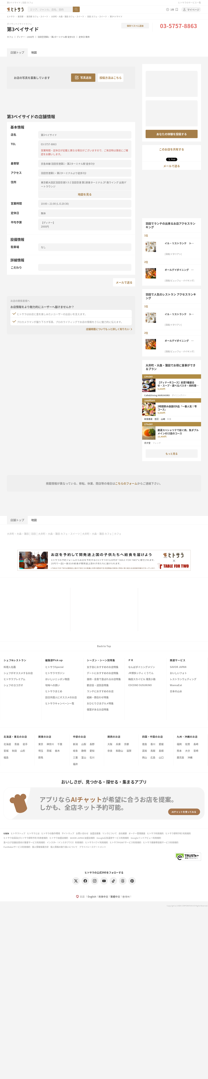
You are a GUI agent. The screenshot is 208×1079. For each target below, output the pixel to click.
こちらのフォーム (126, 483)
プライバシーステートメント (92, 846)
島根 (161, 750)
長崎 (195, 744)
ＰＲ (130, 660)
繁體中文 (115, 896)
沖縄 (190, 757)
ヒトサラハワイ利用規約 (96, 842)
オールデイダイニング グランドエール (179, 269)
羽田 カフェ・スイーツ (97, 16)
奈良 (109, 750)
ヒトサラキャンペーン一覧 (59, 703)
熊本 (179, 750)
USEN (6, 833)
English (92, 896)
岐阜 (75, 750)
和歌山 (119, 750)
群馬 (40, 757)
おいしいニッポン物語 (57, 679)
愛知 (92, 750)
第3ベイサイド (23, 29)
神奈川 (50, 744)
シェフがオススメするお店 (18, 673)
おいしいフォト (178, 673)
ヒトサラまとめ (53, 691)
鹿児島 (180, 757)
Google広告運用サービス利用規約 (113, 837)
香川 (152, 744)
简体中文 (103, 896)
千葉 (59, 744)
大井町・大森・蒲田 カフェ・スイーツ (67, 16)
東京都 (20, 16)
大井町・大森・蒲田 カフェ (97, 533)
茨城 (49, 750)
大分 (187, 750)
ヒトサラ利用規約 (155, 833)
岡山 (144, 757)
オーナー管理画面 (137, 833)
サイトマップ (68, 833)
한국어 (126, 896)
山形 (22, 750)
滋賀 (129, 750)
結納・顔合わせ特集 (98, 697)
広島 (152, 757)
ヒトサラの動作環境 (50, 833)
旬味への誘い (52, 685)
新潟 (75, 744)
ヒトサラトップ (18, 833)
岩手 (25, 744)
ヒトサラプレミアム (14, 679)
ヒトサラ (11, 16)
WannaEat (176, 685)
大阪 (109, 744)
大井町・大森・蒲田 (18, 533)
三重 (75, 757)
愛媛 (161, 744)
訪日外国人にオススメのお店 (61, 697)
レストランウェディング (183, 679)
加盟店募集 (95, 833)
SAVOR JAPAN (178, 667)
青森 (16, 744)
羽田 (33, 533)
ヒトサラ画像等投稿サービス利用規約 (160, 842)
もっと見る (172, 453)
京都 (126, 744)
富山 (83, 757)
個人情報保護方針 (40, 846)
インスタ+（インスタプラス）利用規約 (65, 842)
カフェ (10, 36)
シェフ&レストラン (15, 660)
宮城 (6, 750)
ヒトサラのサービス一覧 (189, 2)
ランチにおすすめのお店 (100, 691)
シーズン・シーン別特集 (101, 660)
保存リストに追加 (135, 25)
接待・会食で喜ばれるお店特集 (104, 679)
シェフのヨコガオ (13, 685)
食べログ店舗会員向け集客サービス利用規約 (24, 842)
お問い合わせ (82, 833)
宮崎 (195, 750)
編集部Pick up (54, 660)
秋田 (14, 750)
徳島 (144, 744)
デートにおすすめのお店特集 (102, 673)
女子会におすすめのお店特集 (102, 667)
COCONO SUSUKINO (140, 685)
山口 (161, 757)
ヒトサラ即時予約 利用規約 (178, 833)
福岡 (179, 744)
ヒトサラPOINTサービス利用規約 (125, 842)
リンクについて (109, 833)
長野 (92, 744)
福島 (6, 757)
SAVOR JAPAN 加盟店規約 (82, 837)
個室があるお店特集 (98, 709)
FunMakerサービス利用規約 (16, 846)
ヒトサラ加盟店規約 (58, 837)
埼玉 (40, 750)
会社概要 (123, 833)
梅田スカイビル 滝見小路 (141, 679)
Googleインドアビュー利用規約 (146, 837)
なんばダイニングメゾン (141, 667)
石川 (92, 757)
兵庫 (118, 744)
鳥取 (152, 750)
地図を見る (85, 194)
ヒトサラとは (33, 833)
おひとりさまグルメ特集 (100, 703)
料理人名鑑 (10, 667)
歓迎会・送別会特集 (98, 685)
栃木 (57, 750)
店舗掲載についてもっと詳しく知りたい (107, 329)
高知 (144, 750)
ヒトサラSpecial (54, 667)
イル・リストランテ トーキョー (179, 243)
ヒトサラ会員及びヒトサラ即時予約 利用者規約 (25, 837)
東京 (40, 744)
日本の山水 (176, 691)
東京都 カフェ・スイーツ (37, 16)
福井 (75, 764)
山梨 (83, 744)
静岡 (83, 750)
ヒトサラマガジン (55, 673)
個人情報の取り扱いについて (63, 846)
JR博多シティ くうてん (141, 673)
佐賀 (187, 744)
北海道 (7, 744)
